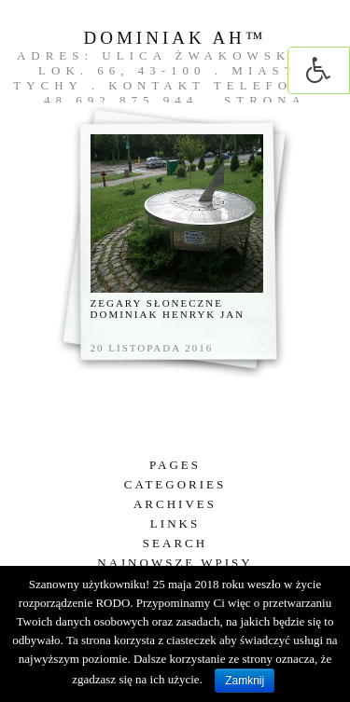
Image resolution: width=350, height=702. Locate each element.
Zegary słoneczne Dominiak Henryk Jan (168, 308)
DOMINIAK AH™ (175, 38)
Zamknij (244, 680)
